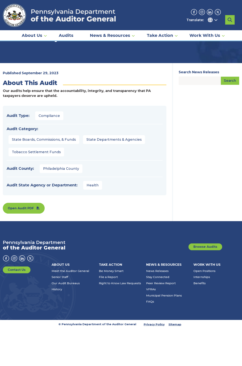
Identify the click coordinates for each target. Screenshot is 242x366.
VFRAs (151, 326)
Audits (66, 31)
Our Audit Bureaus (66, 320)
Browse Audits (205, 284)
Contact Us (17, 307)
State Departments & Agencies (114, 177)
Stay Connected (157, 314)
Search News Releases (199, 109)
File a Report (108, 314)
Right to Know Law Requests (120, 320)
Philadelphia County (61, 206)
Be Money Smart (111, 308)
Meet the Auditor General (70, 308)
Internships (201, 314)
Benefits (199, 320)
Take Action (160, 31)
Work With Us (204, 31)
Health (93, 222)
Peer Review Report (161, 320)
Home (8, 58)
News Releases (157, 308)
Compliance (49, 153)
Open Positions (204, 308)
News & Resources (110, 31)
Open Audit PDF (21, 245)
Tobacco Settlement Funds (36, 189)
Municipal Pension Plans (164, 332)
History (57, 326)
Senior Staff (60, 314)
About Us (32, 31)
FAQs (150, 339)
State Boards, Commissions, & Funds (44, 177)
